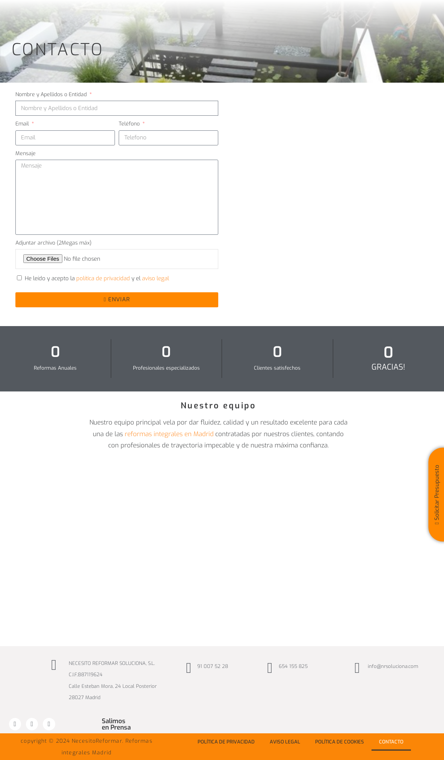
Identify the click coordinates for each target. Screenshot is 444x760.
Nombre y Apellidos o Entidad (51, 94)
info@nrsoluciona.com (393, 666)
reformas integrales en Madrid (169, 434)
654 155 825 (293, 666)
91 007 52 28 (212, 666)
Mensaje (25, 153)
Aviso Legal (285, 742)
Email (22, 123)
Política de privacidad (226, 742)
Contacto (391, 742)
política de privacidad (103, 278)
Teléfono (130, 123)
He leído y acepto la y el (97, 278)
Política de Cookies (339, 742)
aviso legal (155, 278)
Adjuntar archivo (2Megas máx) (53, 242)
